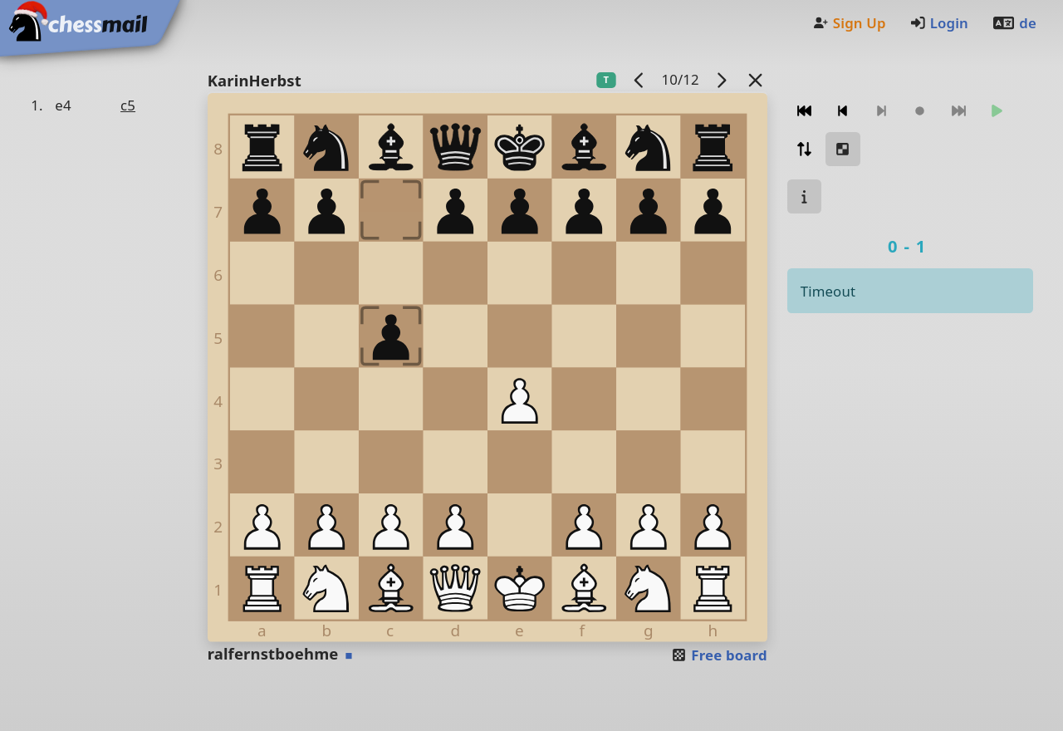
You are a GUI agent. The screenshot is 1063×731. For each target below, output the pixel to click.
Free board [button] (718, 655)
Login (938, 22)
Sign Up (848, 22)
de (1014, 22)
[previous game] (638, 79)
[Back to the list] (755, 79)
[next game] (720, 79)
